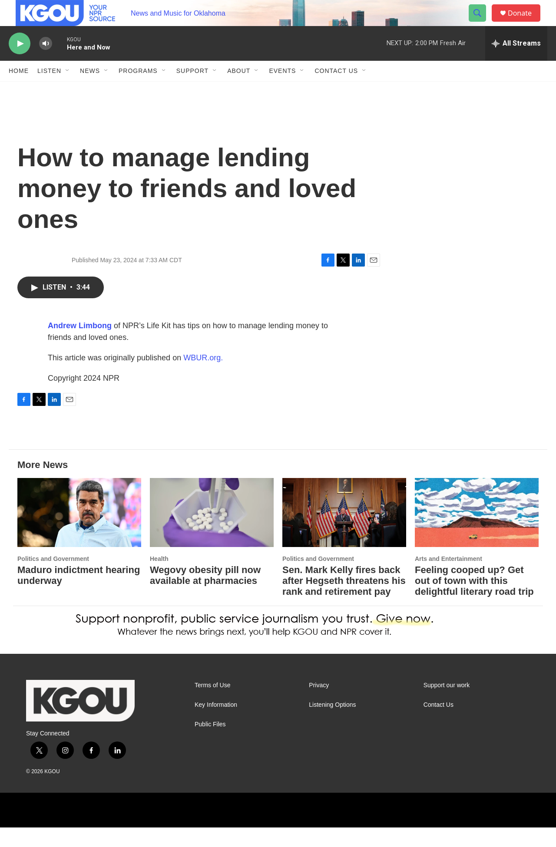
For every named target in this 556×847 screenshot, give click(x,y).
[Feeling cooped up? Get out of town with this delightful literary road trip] (477, 532)
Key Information (216, 724)
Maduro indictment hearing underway (78, 595)
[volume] (45, 63)
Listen (49, 90)
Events (282, 90)
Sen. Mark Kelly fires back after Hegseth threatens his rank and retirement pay (344, 600)
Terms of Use (212, 705)
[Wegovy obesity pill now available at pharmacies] (212, 532)
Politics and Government (53, 578)
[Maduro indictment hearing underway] (79, 532)
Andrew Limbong (80, 345)
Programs (138, 90)
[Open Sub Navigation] (67, 90)
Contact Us (336, 90)
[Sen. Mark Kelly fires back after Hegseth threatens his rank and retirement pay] (344, 532)
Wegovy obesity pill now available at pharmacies (205, 595)
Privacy (319, 705)
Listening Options (332, 724)
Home (19, 90)
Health (159, 578)
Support (192, 90)
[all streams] (516, 63)
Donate (525, 22)
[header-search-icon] (481, 23)
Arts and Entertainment (448, 578)
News (90, 90)
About (238, 90)
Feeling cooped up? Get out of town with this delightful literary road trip (474, 600)
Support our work (447, 705)
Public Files (210, 744)
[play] (19, 63)
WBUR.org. (203, 377)
